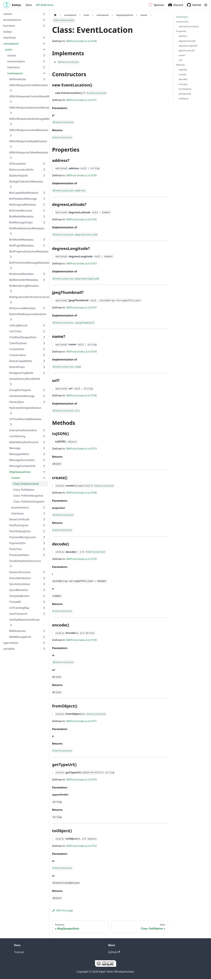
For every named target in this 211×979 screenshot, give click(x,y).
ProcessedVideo (19, 555)
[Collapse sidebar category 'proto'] (44, 49)
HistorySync (16, 402)
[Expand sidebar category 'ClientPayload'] (44, 343)
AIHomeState (17, 79)
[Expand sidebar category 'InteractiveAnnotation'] (44, 430)
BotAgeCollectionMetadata (26, 181)
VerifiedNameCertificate (24, 619)
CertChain (15, 331)
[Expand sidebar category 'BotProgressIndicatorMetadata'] (11, 256)
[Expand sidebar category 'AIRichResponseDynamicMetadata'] (11, 112)
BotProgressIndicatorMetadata (28, 251)
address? (183, 35)
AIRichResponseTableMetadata (28, 152)
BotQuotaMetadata (21, 274)
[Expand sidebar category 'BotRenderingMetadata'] (11, 291)
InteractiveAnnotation (23, 430)
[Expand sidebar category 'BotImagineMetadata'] (44, 204)
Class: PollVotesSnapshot (29, 501)
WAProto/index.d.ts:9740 (81, 41)
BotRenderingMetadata (24, 286)
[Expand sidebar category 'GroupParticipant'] (44, 390)
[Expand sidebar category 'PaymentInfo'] (44, 543)
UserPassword (18, 614)
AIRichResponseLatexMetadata (28, 130)
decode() (183, 79)
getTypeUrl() (185, 93)
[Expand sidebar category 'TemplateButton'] (44, 596)
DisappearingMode (21, 373)
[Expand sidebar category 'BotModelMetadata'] (44, 239)
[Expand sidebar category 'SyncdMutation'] (44, 590)
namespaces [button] (11, 43)
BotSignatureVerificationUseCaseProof (33, 297)
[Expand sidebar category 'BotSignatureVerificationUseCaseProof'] (11, 302)
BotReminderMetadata (23, 280)
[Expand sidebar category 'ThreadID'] (44, 601)
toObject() (183, 98)
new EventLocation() (189, 26)
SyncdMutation (18, 590)
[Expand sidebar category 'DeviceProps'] (44, 367)
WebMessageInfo (20, 637)
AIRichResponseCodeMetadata (28, 85)
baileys (7, 31)
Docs (29, 5)
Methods (180, 64)
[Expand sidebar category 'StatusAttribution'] (44, 578)
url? (180, 60)
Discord (178, 5)
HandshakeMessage (22, 396)
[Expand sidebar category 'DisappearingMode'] (44, 372)
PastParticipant (18, 525)
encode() (183, 84)
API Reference (44, 5)
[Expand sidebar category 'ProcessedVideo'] (44, 555)
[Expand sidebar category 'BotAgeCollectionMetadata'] (11, 186)
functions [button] (9, 26)
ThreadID (15, 602)
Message (14, 448)
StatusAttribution (20, 578)
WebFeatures (17, 631)
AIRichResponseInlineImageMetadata (33, 119)
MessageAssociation (22, 460)
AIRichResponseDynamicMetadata (30, 107)
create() (182, 74)
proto (8, 49)
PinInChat (15, 549)
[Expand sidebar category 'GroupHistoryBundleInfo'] (11, 384)
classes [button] (7, 14)
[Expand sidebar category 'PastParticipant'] (44, 525)
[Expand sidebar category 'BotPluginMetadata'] (44, 245)
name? (182, 55)
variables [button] (9, 649)
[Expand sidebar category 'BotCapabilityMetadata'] (44, 192)
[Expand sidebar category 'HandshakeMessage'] (44, 396)
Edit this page (62, 910)
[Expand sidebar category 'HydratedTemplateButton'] (11, 413)
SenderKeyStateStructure (25, 561)
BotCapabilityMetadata (23, 193)
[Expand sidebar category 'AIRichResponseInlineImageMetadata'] (11, 124)
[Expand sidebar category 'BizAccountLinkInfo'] (44, 169)
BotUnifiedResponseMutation (27, 314)
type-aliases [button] (10, 643)
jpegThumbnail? (187, 50)
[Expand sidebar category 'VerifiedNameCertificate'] (11, 625)
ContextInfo (16, 349)
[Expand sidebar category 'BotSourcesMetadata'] (44, 308)
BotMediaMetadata (21, 216)
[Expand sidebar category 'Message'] (44, 448)
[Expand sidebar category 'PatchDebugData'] (44, 531)
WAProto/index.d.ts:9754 (81, 779)
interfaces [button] (9, 37)
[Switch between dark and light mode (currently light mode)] (205, 5)
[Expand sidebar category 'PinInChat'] (44, 549)
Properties (181, 31)
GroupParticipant (20, 390)
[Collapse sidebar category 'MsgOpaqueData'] (44, 471)
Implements (182, 16)
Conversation (17, 355)
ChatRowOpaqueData (22, 337)
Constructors (182, 21)
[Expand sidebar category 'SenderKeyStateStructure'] (11, 566)
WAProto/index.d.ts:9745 (81, 175)
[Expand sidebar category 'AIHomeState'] (44, 79)
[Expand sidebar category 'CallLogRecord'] (44, 325)
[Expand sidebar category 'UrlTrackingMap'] (44, 607)
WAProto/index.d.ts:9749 (81, 640)
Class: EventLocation (26, 484)
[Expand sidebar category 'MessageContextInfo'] (44, 466)
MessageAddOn (19, 454)
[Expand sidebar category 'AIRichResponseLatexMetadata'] (11, 135)
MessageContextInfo (22, 466)
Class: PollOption (23, 489)
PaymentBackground (22, 537)
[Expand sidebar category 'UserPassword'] (44, 613)
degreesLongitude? (188, 45)
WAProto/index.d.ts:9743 (81, 263)
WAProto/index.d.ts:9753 (81, 448)
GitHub (196, 5)
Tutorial (19, 952)
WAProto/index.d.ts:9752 (81, 846)
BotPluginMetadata (21, 245)
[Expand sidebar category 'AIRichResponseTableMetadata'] (11, 157)
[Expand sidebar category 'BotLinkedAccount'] (44, 210)
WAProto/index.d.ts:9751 (81, 721)
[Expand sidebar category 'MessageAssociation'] (44, 460)
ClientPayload (18, 343)
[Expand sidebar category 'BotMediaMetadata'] (44, 216)
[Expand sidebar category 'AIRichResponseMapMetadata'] (11, 146)
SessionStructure (19, 572)
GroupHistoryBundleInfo (24, 379)
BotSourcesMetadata (22, 308)
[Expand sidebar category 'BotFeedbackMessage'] (44, 198)
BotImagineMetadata (22, 204)
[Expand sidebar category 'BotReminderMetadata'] (44, 279)
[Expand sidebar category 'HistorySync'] (44, 402)
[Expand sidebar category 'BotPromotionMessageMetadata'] (11, 268)
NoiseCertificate (19, 519)
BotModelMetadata (21, 239)
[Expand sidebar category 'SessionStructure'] (44, 572)
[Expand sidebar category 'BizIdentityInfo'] (44, 175)
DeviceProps (17, 367)
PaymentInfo (17, 543)
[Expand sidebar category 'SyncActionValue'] (44, 584)
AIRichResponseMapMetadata (28, 141)
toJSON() (183, 69)
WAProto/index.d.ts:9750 (81, 559)
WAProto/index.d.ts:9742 (81, 219)
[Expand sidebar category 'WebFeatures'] (44, 631)
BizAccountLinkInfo (21, 169)
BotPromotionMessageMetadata (29, 262)
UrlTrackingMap (19, 608)
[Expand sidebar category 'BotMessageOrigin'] (44, 222)
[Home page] (55, 15)
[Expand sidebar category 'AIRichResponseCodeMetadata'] (11, 90)
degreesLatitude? (187, 40)
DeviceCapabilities (20, 361)
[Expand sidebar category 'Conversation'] (44, 355)
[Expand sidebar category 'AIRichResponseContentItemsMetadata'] (11, 101)
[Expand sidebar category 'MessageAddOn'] (44, 454)
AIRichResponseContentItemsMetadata (34, 96)
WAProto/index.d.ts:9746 (81, 395)
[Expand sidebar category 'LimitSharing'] (44, 436)
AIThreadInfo (17, 163)
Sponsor (159, 5)
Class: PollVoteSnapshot (28, 495)
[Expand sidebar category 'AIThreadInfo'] (44, 163)
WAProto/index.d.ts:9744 (81, 351)
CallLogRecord (18, 325)
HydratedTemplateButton (25, 408)
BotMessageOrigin (21, 222)
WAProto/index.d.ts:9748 (81, 492)
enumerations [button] (12, 20)
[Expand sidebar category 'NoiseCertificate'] (44, 519)
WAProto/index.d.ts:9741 (81, 100)
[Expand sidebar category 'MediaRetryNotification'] (44, 442)
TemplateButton (19, 596)
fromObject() (185, 88)
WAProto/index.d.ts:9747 (81, 307)
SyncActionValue (19, 584)
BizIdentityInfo (18, 175)
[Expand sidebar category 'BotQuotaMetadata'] (44, 274)
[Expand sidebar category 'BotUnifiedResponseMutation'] (11, 319)
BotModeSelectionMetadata (26, 228)
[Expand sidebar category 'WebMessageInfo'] (44, 636)
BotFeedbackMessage (23, 198)
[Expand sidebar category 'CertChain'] (44, 331)
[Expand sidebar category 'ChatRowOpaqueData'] (44, 337)
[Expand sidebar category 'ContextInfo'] (44, 349)
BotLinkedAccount (20, 210)
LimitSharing (17, 436)
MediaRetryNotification (24, 442)
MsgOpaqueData (19, 472)
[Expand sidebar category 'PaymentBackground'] (44, 537)
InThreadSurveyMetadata (25, 419)
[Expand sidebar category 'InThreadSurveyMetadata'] (11, 424)
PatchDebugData (20, 531)
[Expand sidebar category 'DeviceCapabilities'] (44, 361)
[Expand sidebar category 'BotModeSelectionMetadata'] (11, 233)
